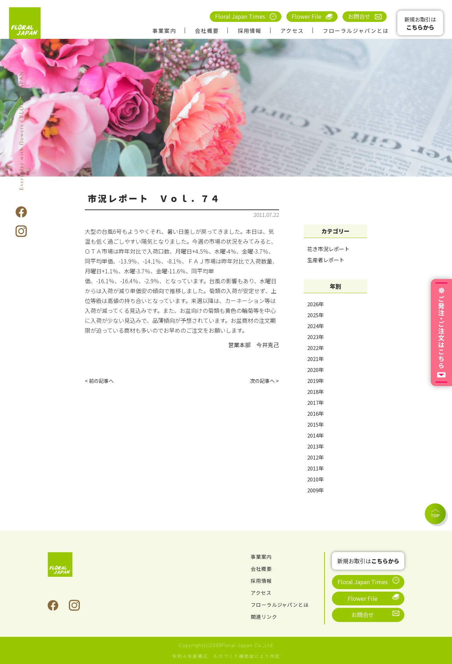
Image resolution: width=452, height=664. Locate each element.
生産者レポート (325, 259)
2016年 (315, 413)
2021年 (315, 358)
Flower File (306, 16)
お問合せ (359, 16)
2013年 (315, 446)
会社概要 (207, 30)
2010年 (315, 479)
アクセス (292, 30)
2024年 (315, 326)
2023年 (315, 336)
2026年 (315, 304)
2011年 (315, 468)
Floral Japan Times (240, 16)
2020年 (315, 369)
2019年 (315, 380)
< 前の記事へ (101, 381)
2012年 (315, 457)
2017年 (315, 402)
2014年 (315, 435)
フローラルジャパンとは (356, 30)
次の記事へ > (262, 381)
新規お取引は (420, 23)
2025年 (315, 315)
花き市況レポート (328, 249)
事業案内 (164, 30)
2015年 (315, 424)
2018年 (315, 391)
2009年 (315, 490)
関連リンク (266, 616)
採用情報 (250, 30)
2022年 (315, 347)
